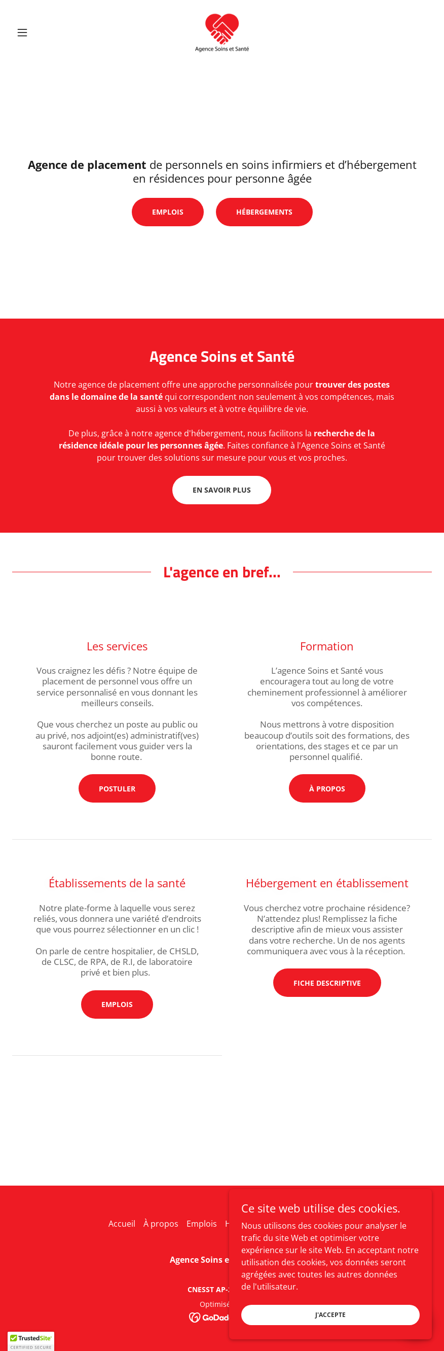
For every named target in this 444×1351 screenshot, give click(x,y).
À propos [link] (160, 1223)
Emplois (167, 212)
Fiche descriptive (327, 983)
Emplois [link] (202, 1223)
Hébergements (264, 212)
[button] (43, 32)
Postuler (117, 788)
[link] (222, 32)
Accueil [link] (121, 1223)
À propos (327, 788)
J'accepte (330, 1314)
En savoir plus (222, 490)
